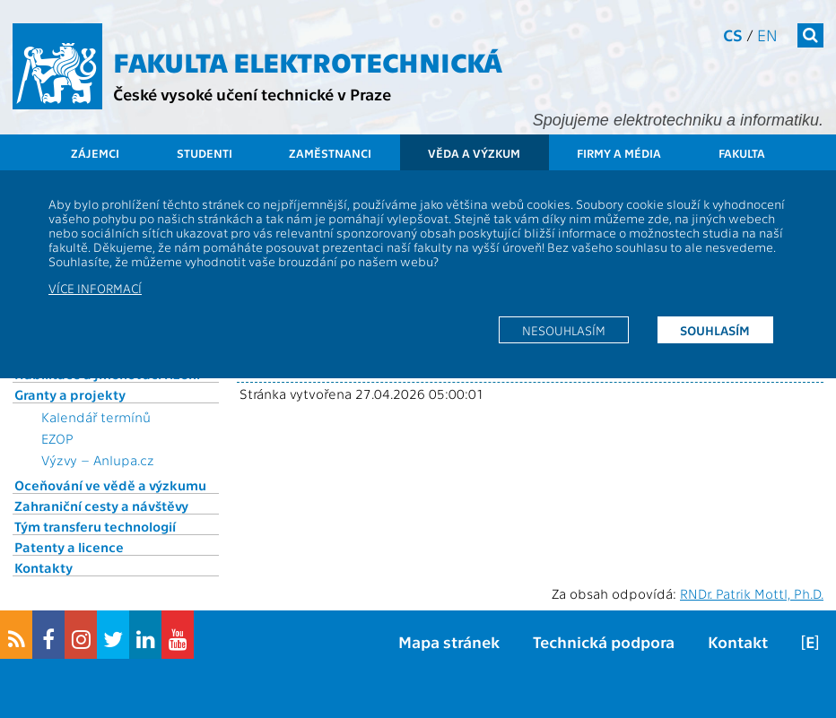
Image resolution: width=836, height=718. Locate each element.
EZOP (57, 438)
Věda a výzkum (474, 153)
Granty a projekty (70, 394)
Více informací (95, 288)
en (767, 34)
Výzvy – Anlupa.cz (97, 460)
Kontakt (738, 641)
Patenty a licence (69, 547)
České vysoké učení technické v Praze (252, 93)
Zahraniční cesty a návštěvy (101, 505)
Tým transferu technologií (95, 526)
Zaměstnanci (330, 153)
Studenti (204, 153)
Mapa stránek (449, 641)
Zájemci (95, 153)
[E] (810, 641)
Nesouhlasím (563, 330)
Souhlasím (715, 330)
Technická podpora (604, 641)
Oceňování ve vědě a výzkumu (110, 485)
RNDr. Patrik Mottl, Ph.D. (751, 593)
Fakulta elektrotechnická (307, 61)
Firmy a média (619, 153)
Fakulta (741, 153)
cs (733, 34)
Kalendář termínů (96, 417)
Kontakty (43, 567)
